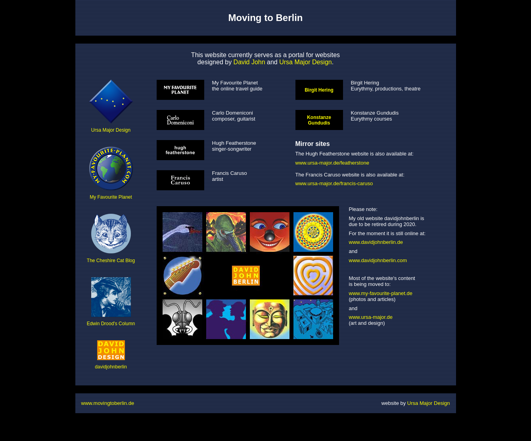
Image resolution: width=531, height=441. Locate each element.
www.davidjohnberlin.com (378, 260)
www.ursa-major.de (371, 317)
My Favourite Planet (111, 173)
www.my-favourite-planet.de (380, 293)
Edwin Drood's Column (111, 301)
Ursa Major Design (305, 62)
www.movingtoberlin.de (107, 403)
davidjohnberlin (111, 355)
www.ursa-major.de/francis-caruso (334, 183)
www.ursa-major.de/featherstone (332, 163)
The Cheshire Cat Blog (111, 238)
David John (249, 62)
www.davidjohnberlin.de (376, 242)
